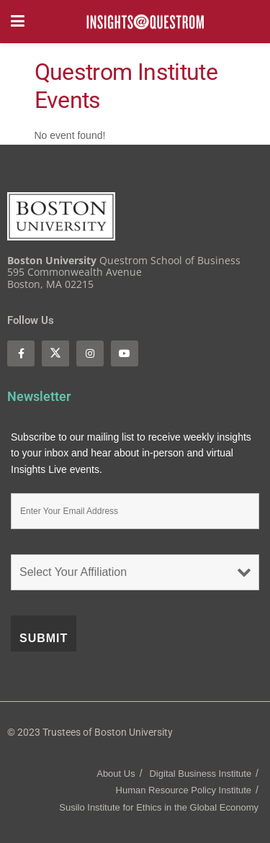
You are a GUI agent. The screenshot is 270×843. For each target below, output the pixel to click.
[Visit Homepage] (145, 22)
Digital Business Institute (200, 773)
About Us (115, 773)
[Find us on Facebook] (21, 353)
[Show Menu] (17, 21)
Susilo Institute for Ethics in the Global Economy (158, 807)
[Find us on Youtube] (124, 353)
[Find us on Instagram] (90, 353)
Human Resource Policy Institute (184, 790)
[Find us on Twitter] (55, 353)
